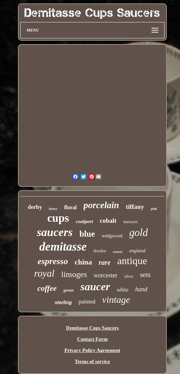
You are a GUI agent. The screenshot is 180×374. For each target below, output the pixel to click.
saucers (55, 232)
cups (58, 218)
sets (145, 275)
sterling (63, 302)
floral (70, 207)
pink (154, 209)
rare (104, 262)
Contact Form (92, 339)
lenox (53, 208)
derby (35, 207)
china (83, 262)
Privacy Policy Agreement (92, 350)
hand (141, 289)
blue (87, 233)
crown (117, 252)
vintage (116, 299)
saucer (95, 286)
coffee (47, 288)
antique (132, 260)
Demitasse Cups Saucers (92, 328)
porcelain (101, 205)
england (137, 250)
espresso (53, 261)
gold (138, 232)
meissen (130, 221)
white (123, 290)
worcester (105, 275)
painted (86, 301)
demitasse (63, 246)
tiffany (135, 206)
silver (128, 276)
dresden (99, 251)
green (68, 290)
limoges (74, 274)
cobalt (108, 220)
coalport (84, 221)
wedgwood (112, 235)
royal (44, 273)
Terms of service (92, 361)
